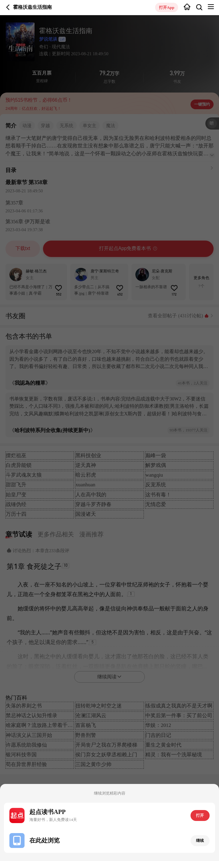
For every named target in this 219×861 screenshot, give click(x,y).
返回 (8, 7)
